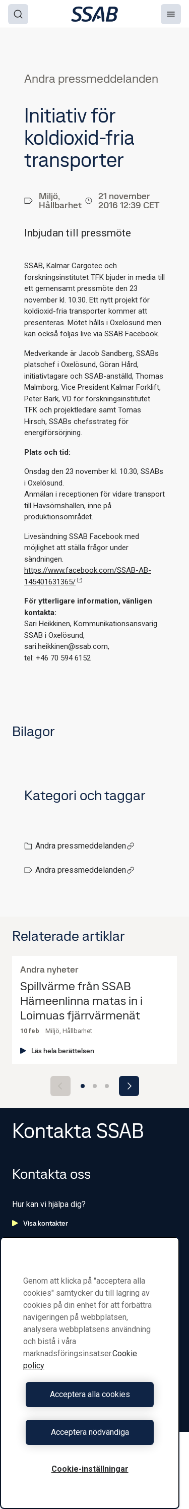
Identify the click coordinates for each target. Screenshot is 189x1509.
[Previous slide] (60, 1086)
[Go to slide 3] (107, 1086)
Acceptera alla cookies (90, 1394)
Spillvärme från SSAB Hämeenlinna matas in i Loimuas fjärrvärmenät (81, 1000)
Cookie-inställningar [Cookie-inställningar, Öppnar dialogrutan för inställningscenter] (90, 1469)
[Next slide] (129, 1086)
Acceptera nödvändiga (90, 1432)
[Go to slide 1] (83, 1086)
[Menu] (171, 14)
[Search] (18, 14)
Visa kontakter (40, 1223)
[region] (89, 1373)
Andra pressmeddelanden (85, 846)
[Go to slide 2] (95, 1086)
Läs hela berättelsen (57, 1050)
